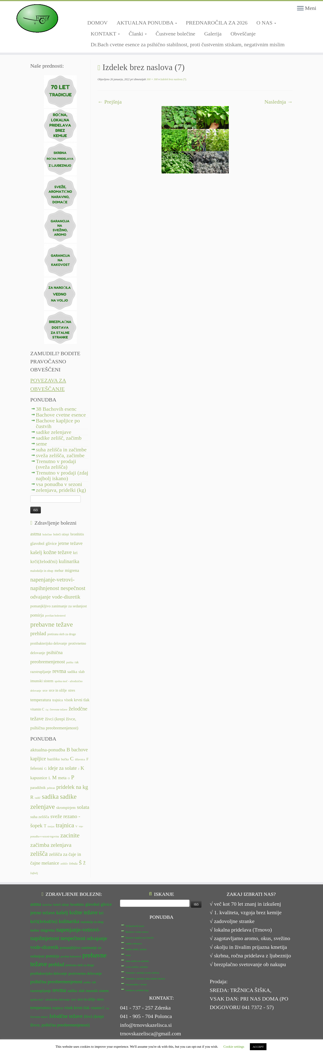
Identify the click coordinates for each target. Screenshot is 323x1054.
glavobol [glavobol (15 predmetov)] (37, 543)
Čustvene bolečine (175, 34)
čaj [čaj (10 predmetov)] (47, 709)
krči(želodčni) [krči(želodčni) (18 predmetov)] (43, 561)
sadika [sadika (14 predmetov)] (72, 672)
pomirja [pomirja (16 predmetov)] (37, 615)
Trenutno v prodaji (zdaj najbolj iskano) (62, 475)
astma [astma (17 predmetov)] (35, 533)
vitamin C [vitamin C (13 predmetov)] (37, 709)
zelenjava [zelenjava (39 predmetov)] (61, 845)
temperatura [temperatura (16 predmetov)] (40, 699)
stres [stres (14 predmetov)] (71, 690)
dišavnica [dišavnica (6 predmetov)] (80, 759)
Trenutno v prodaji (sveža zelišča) (56, 464)
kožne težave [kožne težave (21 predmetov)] (57, 552)
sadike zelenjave (53, 432)
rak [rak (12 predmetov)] (77, 662)
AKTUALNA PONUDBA (147, 23)
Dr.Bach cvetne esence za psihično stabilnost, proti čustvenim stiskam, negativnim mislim (188, 44)
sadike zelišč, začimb (58, 438)
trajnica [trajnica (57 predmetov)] (65, 825)
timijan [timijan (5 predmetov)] (51, 826)
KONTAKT (105, 34)
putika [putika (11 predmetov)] (69, 662)
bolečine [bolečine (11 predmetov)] (47, 534)
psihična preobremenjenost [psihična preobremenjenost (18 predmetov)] (56, 981)
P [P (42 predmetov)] (72, 777)
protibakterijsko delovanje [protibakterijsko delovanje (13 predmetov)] (48, 643)
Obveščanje (243, 34)
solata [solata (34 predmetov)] (83, 807)
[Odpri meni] (300, 8)
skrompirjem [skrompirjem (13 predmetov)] (66, 807)
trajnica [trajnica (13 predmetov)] (57, 700)
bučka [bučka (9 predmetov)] (65, 759)
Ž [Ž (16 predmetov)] (84, 863)
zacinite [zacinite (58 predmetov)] (69, 835)
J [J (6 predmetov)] (78, 768)
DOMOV (97, 23)
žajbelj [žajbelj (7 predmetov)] (34, 873)
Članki (138, 34)
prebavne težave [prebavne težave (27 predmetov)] (51, 624)
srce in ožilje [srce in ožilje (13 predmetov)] (58, 690)
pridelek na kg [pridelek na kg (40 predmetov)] (72, 787)
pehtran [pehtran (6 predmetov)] (51, 788)
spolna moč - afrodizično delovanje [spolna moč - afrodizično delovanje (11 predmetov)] (50, 999)
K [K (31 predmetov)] (82, 768)
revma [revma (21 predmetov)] (59, 671)
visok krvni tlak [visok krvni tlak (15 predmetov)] (76, 700)
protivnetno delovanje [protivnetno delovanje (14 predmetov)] (85, 973)
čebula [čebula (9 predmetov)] (73, 863)
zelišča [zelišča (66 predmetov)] (39, 853)
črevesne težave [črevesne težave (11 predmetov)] (59, 709)
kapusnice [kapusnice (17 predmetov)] (38, 777)
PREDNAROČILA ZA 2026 (217, 23)
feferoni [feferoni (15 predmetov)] (36, 768)
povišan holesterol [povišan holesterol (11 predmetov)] (55, 615)
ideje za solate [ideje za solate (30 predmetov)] (62, 768)
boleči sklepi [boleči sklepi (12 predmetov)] (61, 534)
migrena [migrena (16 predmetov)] (72, 570)
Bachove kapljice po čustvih (58, 423)
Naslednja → (278, 102)
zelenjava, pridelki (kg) (61, 490)
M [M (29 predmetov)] (54, 777)
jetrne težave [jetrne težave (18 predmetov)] (70, 543)
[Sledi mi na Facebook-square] (88, 11)
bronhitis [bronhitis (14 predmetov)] (77, 534)
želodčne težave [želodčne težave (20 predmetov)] (66, 1016)
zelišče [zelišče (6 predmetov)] (64, 863)
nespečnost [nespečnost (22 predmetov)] (73, 588)
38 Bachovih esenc (56, 409)
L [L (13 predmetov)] (49, 778)
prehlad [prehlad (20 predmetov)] (38, 633)
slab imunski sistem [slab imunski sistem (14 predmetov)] (94, 991)
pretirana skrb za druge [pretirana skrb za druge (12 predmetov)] (61, 634)
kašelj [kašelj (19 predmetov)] (36, 552)
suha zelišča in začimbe (61, 450)
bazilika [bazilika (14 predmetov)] (53, 759)
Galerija (212, 34)
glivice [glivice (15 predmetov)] (51, 543)
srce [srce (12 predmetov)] (44, 690)
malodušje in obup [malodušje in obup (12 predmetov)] (41, 570)
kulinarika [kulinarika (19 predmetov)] (69, 561)
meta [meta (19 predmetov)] (62, 777)
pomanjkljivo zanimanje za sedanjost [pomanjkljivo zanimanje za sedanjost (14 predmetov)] (58, 606)
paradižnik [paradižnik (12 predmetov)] (38, 788)
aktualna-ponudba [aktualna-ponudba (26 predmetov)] (47, 749)
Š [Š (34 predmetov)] (80, 863)
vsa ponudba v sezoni (59, 484)
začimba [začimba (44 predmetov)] (39, 845)
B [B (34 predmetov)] (68, 749)
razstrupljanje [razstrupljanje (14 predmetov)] (40, 672)
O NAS (266, 23)
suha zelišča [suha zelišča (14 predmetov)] (39, 816)
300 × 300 (152, 79)
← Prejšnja (110, 102)
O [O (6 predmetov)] (69, 778)
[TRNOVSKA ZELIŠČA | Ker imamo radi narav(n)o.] (37, 18)
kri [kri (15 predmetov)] (75, 552)
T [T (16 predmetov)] (45, 826)
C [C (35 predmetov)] (72, 758)
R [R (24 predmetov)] (31, 797)
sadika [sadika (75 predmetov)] (50, 796)
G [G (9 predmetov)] (45, 768)
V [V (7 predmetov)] (76, 826)
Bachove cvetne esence (61, 415)
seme (41, 444)
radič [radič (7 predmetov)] (37, 797)
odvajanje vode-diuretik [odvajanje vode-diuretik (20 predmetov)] (55, 597)
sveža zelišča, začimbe (60, 455)
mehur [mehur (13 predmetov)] (59, 570)
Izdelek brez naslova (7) (173, 79)
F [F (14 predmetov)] (87, 759)
